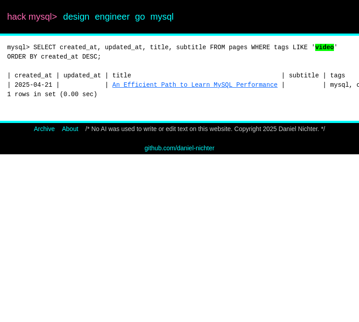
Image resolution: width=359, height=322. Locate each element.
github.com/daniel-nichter (179, 148)
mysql (161, 16)
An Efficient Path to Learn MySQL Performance (195, 85)
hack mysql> (33, 16)
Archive (44, 128)
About (70, 128)
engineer (112, 16)
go (140, 16)
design (76, 16)
